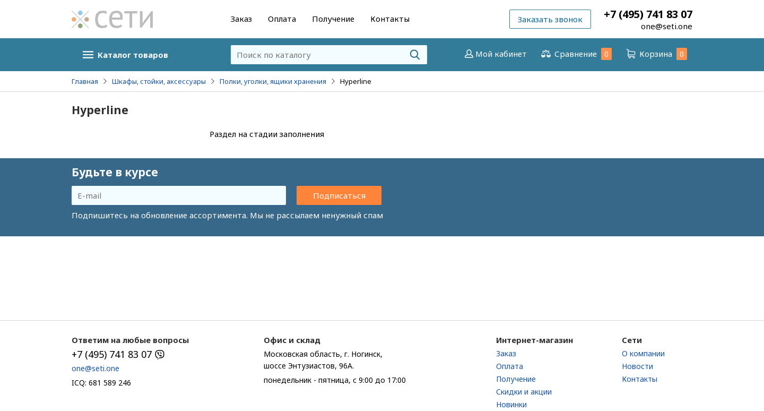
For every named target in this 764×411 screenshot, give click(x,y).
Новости (637, 366)
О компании (643, 353)
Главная (85, 81)
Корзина (655, 54)
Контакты (390, 18)
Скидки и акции (524, 392)
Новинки (511, 404)
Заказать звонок (550, 19)
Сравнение (576, 54)
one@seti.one (666, 26)
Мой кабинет (495, 53)
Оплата (282, 18)
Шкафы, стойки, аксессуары (159, 81)
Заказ (241, 18)
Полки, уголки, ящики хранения (273, 81)
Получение (333, 18)
